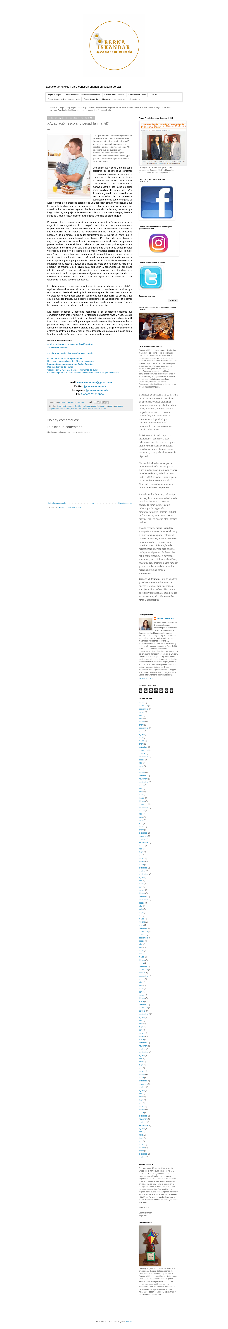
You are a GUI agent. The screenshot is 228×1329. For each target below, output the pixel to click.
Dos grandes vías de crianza (60, 367)
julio (140, 715)
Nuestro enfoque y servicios (113, 99)
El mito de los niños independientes (64, 358)
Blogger (129, 1321)
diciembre (143, 747)
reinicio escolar (76, 409)
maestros (104, 406)
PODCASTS (155, 95)
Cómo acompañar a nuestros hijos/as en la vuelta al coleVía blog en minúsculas (83, 372)
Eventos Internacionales (114, 95)
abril (140, 769)
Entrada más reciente (57, 503)
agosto (142, 731)
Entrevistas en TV (91, 99)
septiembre (143, 709)
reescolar (67, 409)
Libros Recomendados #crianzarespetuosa (82, 95)
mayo (141, 737)
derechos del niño (74, 406)
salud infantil (88, 409)
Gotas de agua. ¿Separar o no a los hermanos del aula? (72, 370)
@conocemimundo (95, 386)
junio (141, 718)
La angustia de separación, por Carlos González (70, 364)
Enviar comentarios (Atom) (70, 508)
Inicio (92, 503)
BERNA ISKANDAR (165, 618)
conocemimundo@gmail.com (94, 382)
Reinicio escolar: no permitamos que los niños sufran (70, 344)
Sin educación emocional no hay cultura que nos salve (70, 353)
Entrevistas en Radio (137, 95)
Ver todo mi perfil (146, 678)
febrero (142, 722)
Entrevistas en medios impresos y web (64, 99)
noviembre (143, 706)
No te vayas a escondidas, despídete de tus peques (70, 361)
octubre (142, 753)
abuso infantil (61, 406)
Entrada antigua (125, 503)
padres (111, 406)
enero (141, 725)
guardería (96, 406)
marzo (141, 703)
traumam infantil (100, 409)
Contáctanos (134, 99)
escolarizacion (87, 406)
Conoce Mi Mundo (92, 394)
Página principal (54, 95)
